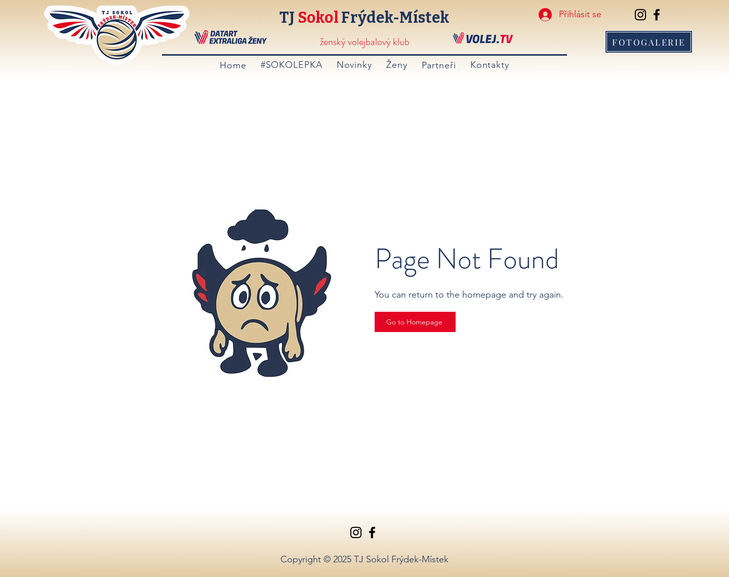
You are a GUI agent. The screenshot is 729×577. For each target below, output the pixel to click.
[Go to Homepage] (415, 322)
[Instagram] (640, 14)
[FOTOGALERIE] (649, 41)
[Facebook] (656, 14)
